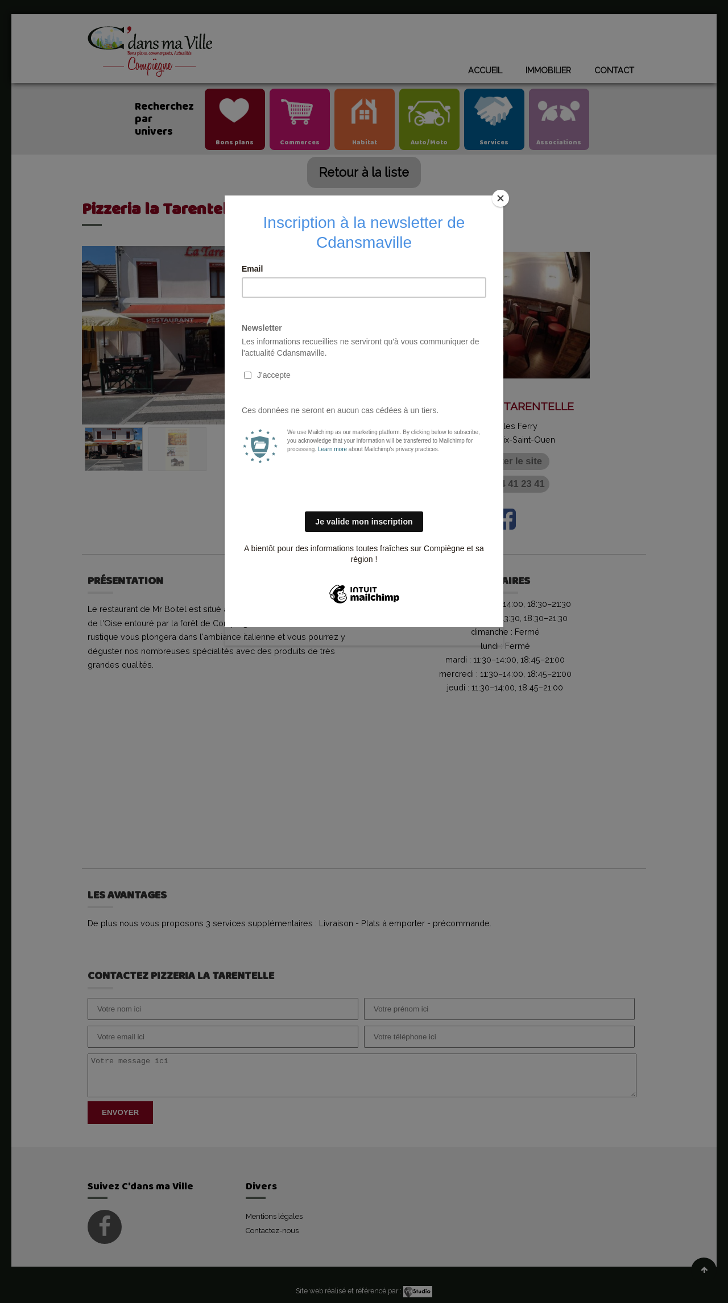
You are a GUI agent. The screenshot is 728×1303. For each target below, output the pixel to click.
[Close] (500, 198)
